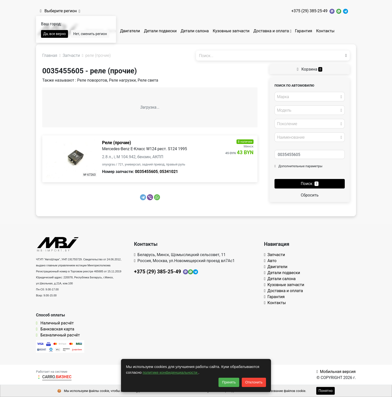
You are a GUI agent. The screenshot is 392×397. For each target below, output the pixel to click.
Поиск (309, 183)
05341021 (169, 171)
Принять (229, 382)
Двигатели (130, 31)
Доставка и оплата (271, 31)
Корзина (309, 69)
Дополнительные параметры (298, 166)
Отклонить (253, 382)
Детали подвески (160, 31)
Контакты (325, 31)
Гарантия (303, 31)
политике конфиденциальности (170, 372)
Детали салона (194, 31)
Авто (270, 260)
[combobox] (309, 96)
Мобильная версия (336, 371)
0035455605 (146, 171)
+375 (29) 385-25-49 (309, 11)
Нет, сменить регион (90, 34)
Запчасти (274, 254)
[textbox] (308, 96)
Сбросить (309, 195)
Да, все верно (54, 34)
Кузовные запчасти (231, 31)
